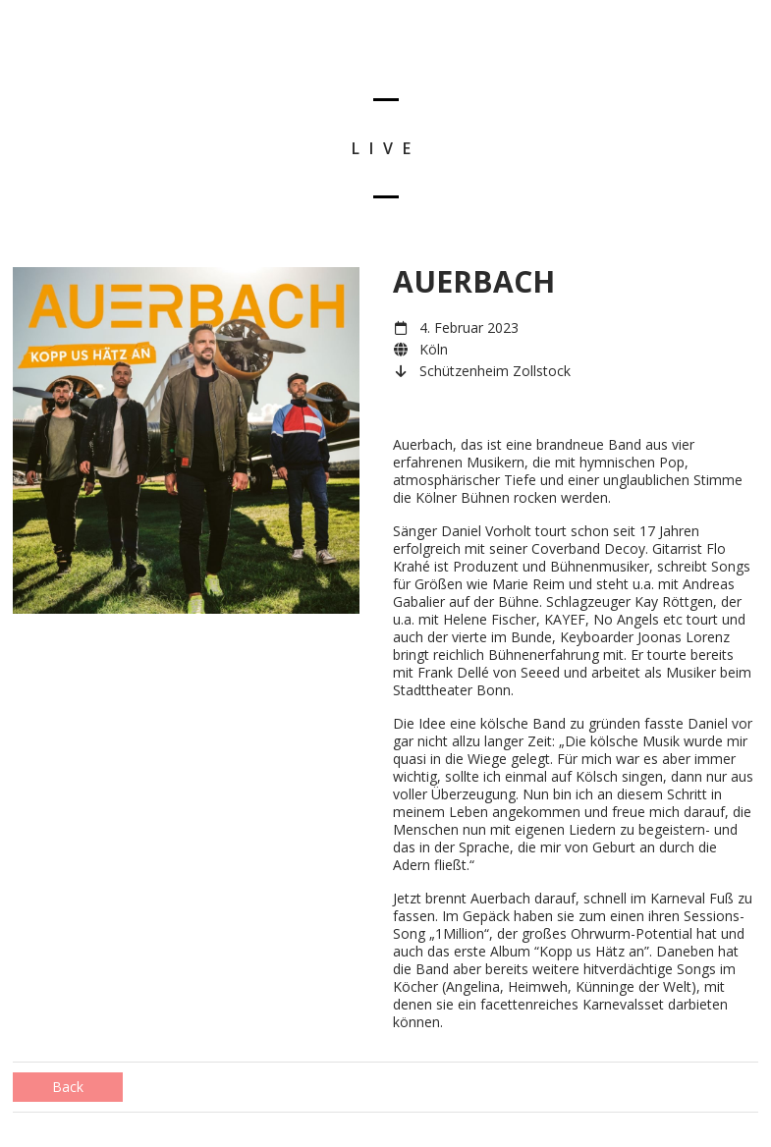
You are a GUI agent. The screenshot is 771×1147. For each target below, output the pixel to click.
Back (67, 1086)
